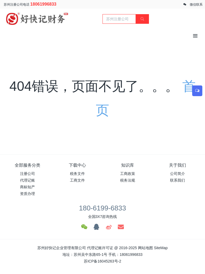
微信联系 (196, 4)
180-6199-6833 (102, 208)
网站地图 (145, 248)
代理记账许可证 (100, 248)
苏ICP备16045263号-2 (102, 261)
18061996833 (43, 4)
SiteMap (161, 248)
